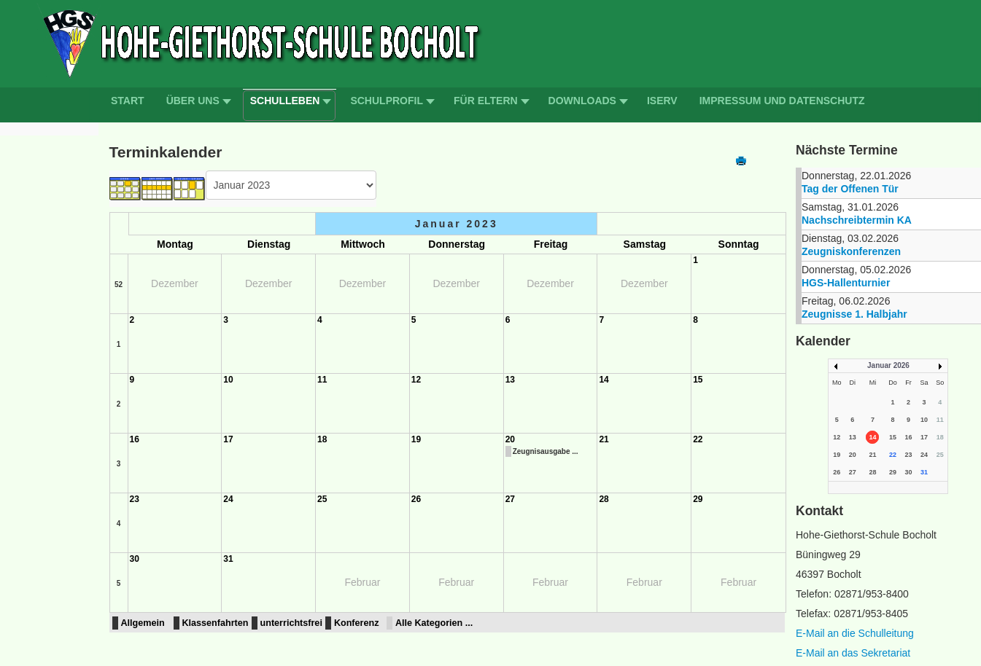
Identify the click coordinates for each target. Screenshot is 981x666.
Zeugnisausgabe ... (545, 451)
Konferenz (356, 623)
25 (322, 499)
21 (603, 439)
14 (603, 380)
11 (322, 380)
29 (697, 499)
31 (228, 559)
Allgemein (143, 623)
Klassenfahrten (215, 623)
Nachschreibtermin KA (857, 220)
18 (322, 439)
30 (134, 559)
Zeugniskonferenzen (851, 251)
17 (228, 439)
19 (416, 439)
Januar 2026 (888, 365)
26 (416, 499)
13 (510, 380)
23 (134, 499)
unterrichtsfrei (291, 623)
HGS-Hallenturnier (846, 283)
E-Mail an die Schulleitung (855, 633)
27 (510, 499)
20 (510, 439)
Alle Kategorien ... (434, 623)
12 (416, 380)
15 (697, 380)
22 (697, 439)
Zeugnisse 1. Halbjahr (854, 314)
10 (228, 380)
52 (119, 285)
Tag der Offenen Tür (850, 189)
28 (603, 499)
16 (134, 439)
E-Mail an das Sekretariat (853, 653)
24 (228, 499)
